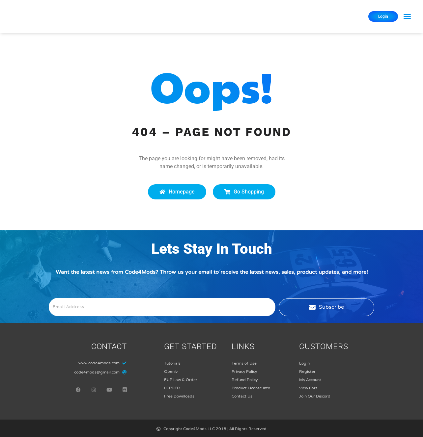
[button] (407, 16)
